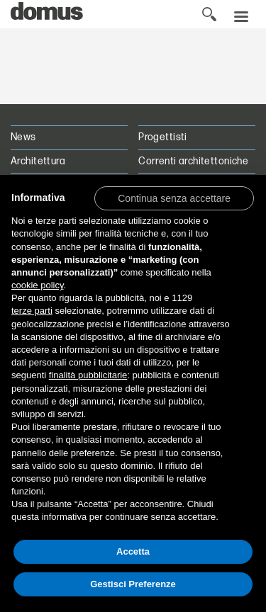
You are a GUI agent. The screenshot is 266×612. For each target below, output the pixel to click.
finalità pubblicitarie (88, 375)
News (23, 137)
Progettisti (162, 137)
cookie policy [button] (37, 285)
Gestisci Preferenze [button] (133, 584)
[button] (174, 197)
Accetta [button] (133, 551)
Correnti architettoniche (193, 161)
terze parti (31, 310)
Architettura (38, 161)
